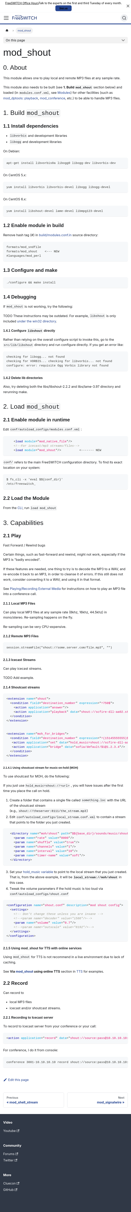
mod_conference (52, 98)
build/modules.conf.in (55, 235)
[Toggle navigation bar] (6, 18)
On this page (15, 40)
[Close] (128, 6)
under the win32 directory (36, 321)
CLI (19, 508)
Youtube (11, 1131)
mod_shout (24, 971)
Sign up (63, 8)
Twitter (10, 1160)
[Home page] (7, 30)
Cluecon (11, 1183)
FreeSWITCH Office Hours (22, 3)
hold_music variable (38, 872)
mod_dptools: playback (20, 98)
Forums (10, 1154)
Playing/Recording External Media (35, 589)
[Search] (124, 18)
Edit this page (16, 1080)
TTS (79, 971)
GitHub (10, 1190)
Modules (63, 93)
